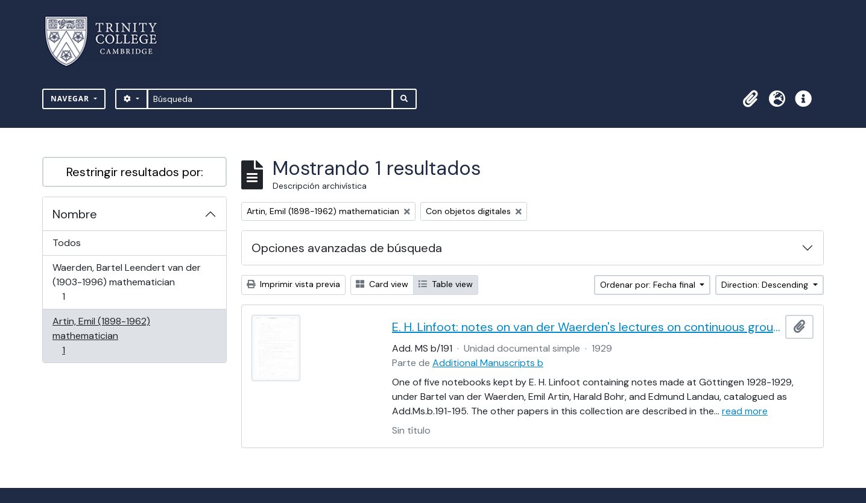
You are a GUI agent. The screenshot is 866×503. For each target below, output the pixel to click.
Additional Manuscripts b (487, 362)
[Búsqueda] (270, 99)
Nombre (74, 214)
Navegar (71, 98)
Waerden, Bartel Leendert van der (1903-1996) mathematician (126, 282)
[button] (750, 99)
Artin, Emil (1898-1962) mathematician (101, 336)
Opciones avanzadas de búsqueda (346, 248)
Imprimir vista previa (293, 284)
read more (745, 411)
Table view (446, 284)
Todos (66, 242)
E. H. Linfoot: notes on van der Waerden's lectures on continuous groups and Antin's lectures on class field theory (586, 327)
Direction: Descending (766, 284)
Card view (382, 284)
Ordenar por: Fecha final (649, 284)
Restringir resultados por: (134, 172)
